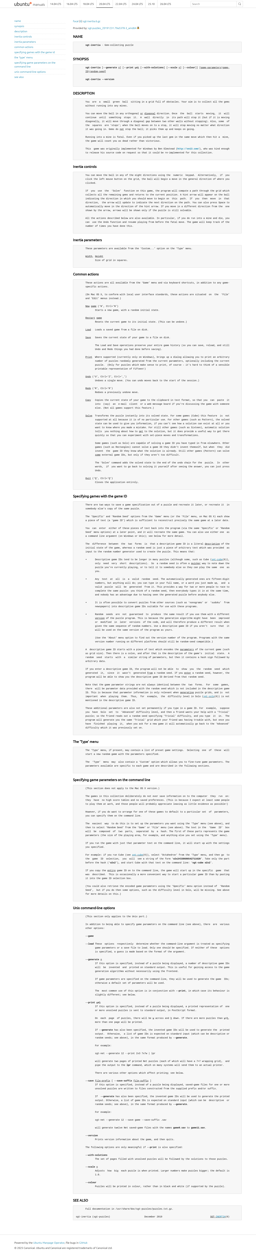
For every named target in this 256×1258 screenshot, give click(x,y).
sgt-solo (208, 696)
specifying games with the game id (34, 52)
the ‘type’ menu (23, 57)
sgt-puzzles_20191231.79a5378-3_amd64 (112, 28)
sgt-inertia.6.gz (91, 21)
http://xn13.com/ (188, 148)
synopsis (19, 26)
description (20, 31)
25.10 (151, 3)
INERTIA (220, 1216)
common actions (23, 46)
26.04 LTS (165, 3)
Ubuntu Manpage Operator (48, 1242)
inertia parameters (25, 41)
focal (76, 21)
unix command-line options (30, 71)
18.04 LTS (88, 3)
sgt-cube (217, 559)
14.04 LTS (55, 3)
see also (19, 76)
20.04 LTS (104, 3)
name (17, 20)
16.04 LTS (71, 3)
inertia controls (23, 36)
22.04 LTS (120, 3)
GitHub (83, 1242)
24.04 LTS (137, 3)
